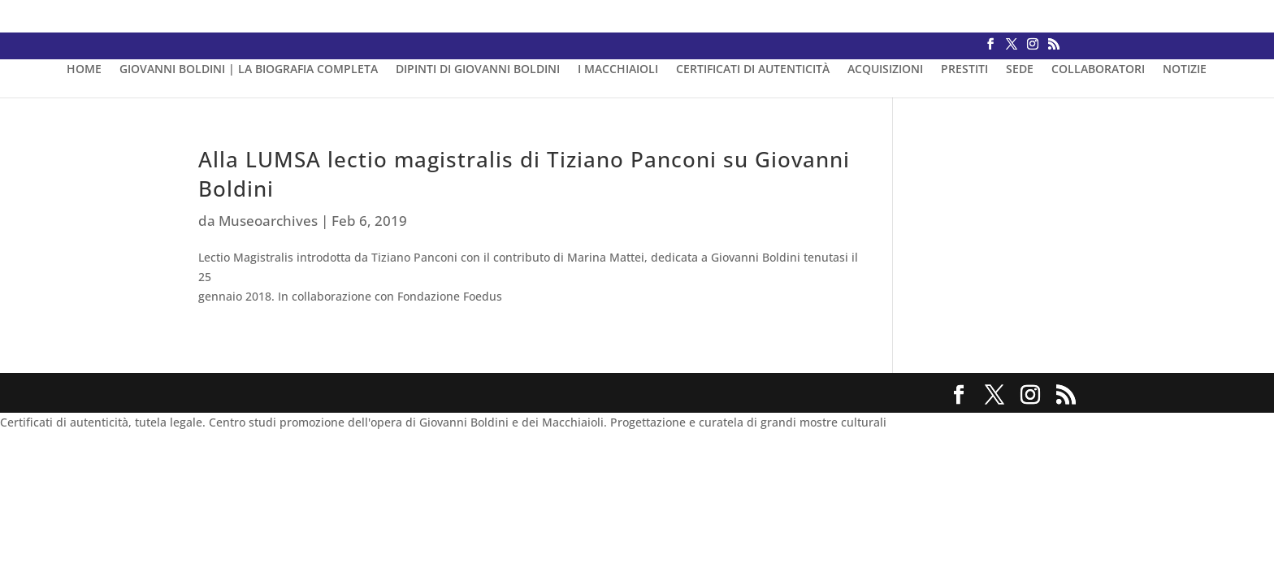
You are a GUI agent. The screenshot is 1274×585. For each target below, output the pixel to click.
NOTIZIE (1185, 69)
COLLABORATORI (1098, 69)
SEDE (1020, 69)
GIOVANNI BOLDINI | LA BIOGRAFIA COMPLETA (248, 69)
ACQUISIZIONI (885, 69)
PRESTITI (964, 69)
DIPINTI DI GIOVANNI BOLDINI (478, 69)
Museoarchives (268, 220)
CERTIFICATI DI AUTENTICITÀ (753, 69)
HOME (84, 69)
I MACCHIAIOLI (618, 69)
